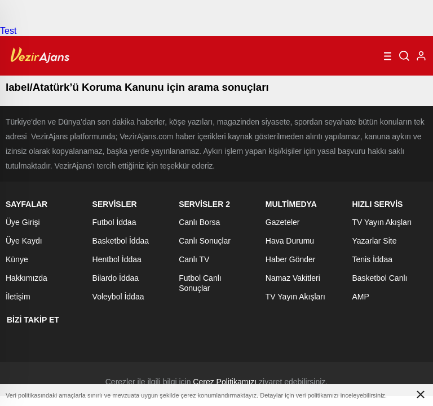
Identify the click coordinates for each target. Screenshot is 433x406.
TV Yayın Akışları (295, 296)
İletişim (18, 296)
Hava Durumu (290, 240)
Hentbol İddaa (117, 259)
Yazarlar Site (374, 240)
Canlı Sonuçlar (205, 240)
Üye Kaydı (24, 240)
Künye (17, 259)
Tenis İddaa (372, 259)
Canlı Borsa (199, 222)
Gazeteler (283, 222)
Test (8, 31)
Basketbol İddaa (120, 240)
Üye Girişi (23, 222)
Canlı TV (194, 259)
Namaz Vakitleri (293, 278)
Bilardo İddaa (115, 278)
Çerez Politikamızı (225, 381)
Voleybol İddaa (118, 296)
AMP (360, 296)
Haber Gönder (291, 259)
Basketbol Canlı (379, 278)
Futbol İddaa (114, 222)
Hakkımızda (26, 278)
